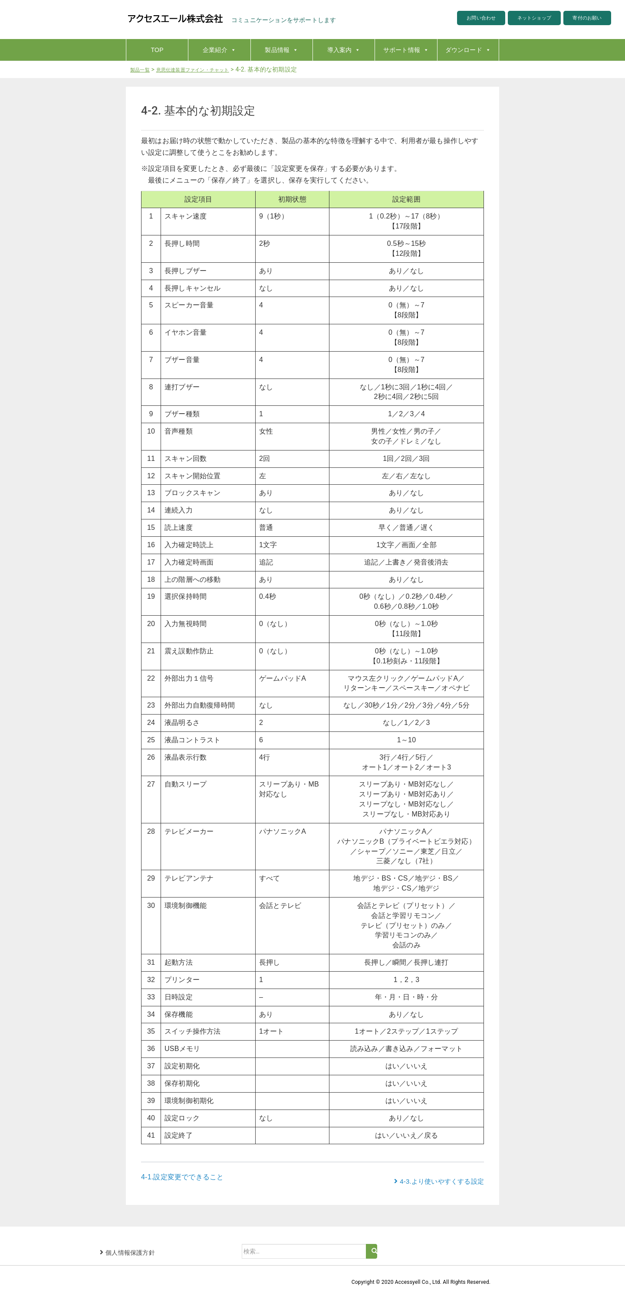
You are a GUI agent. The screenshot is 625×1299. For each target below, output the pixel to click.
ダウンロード (468, 50)
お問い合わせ (452, 19)
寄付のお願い (581, 19)
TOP (157, 49)
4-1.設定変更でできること (182, 1177)
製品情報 (281, 50)
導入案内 (344, 50)
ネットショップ (517, 19)
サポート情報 (406, 50)
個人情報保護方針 (130, 1252)
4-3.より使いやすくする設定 (442, 1181)
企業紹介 (219, 50)
